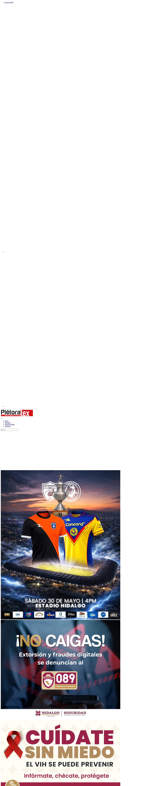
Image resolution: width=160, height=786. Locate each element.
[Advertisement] (18, 450)
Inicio (6, 421)
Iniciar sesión (9, 2)
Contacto (8, 426)
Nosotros (8, 423)
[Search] (9, 430)
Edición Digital (10, 424)
